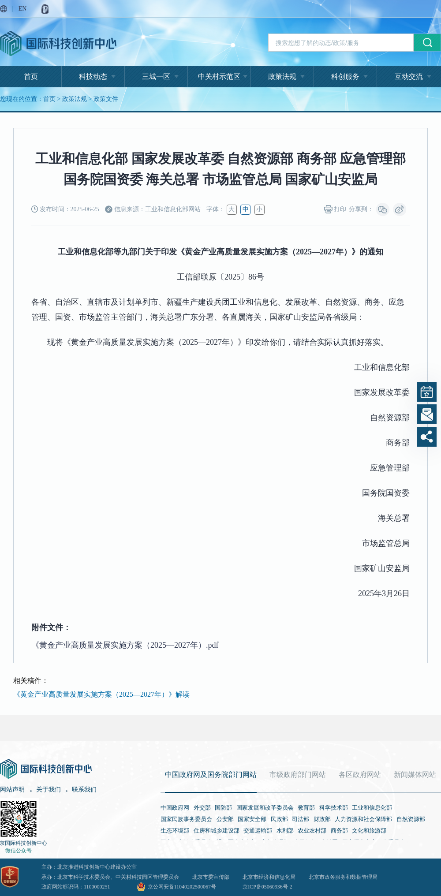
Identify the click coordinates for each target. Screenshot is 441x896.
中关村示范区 (219, 76)
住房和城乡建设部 (216, 830)
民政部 (279, 819)
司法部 (300, 819)
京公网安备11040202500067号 (182, 887)
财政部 (322, 819)
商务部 (339, 830)
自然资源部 (410, 819)
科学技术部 (333, 807)
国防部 (223, 807)
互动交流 (409, 76)
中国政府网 (175, 807)
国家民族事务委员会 (186, 819)
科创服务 (345, 76)
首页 (31, 76)
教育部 (306, 807)
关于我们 (48, 789)
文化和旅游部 (369, 830)
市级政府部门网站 (297, 774)
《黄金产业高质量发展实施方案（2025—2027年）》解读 (101, 694)
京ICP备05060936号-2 (267, 887)
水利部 (285, 830)
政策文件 (105, 99)
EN (23, 8)
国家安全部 (252, 819)
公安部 (225, 819)
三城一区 (156, 76)
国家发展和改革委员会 (265, 807)
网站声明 (12, 789)
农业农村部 (312, 830)
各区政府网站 (360, 774)
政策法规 (282, 76)
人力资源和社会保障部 (363, 819)
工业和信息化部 (372, 807)
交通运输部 (257, 830)
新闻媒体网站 (415, 774)
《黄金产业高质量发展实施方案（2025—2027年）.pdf (125, 645)
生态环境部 (175, 830)
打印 (335, 209)
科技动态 (93, 76)
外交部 (202, 807)
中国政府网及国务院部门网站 (211, 774)
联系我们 (84, 789)
